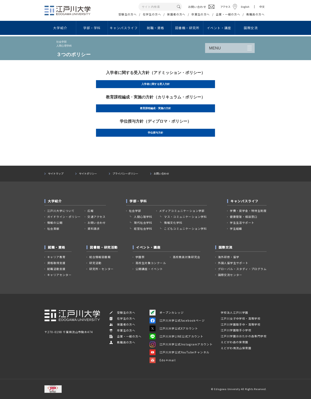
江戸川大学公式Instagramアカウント (181, 344)
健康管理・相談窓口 (243, 217)
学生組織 (236, 229)
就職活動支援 (56, 269)
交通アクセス (96, 217)
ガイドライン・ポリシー (64, 217)
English (245, 7)
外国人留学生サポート (233, 263)
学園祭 (140, 257)
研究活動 (95, 263)
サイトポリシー (88, 173)
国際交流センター (230, 275)
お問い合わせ (161, 173)
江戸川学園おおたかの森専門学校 (244, 336)
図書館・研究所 (187, 27)
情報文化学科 (173, 223)
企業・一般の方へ (228, 14)
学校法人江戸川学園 (234, 312)
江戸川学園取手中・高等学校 (240, 324)
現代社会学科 (143, 223)
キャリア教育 (56, 257)
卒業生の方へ (200, 14)
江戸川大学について (61, 211)
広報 (90, 211)
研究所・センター (101, 269)
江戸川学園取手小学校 (236, 330)
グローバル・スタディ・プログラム (242, 269)
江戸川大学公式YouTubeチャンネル (179, 352)
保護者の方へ (176, 14)
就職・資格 (155, 27)
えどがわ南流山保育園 (236, 348)
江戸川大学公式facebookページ (177, 320)
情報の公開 (54, 223)
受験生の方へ (127, 14)
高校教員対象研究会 (186, 257)
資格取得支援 (56, 263)
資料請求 (93, 229)
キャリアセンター (59, 275)
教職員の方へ (255, 14)
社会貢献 (53, 229)
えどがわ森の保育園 (234, 342)
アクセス (225, 7)
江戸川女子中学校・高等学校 (240, 318)
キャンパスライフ (124, 27)
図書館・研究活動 (104, 247)
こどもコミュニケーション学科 (185, 229)
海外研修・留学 (228, 257)
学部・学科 (92, 27)
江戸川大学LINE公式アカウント (176, 336)
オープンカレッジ (167, 312)
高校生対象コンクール (150, 263)
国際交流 (251, 27)
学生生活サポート (242, 223)
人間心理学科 (143, 217)
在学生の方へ (152, 14)
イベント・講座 (219, 27)
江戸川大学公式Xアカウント (174, 328)
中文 (262, 7)
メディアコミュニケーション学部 (182, 211)
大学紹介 (60, 27)
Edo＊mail (163, 360)
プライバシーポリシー (125, 173)
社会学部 (135, 211)
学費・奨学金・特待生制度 (248, 211)
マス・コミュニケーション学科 (185, 217)
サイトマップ (55, 173)
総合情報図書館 (100, 257)
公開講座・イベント (149, 269)
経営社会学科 (143, 229)
